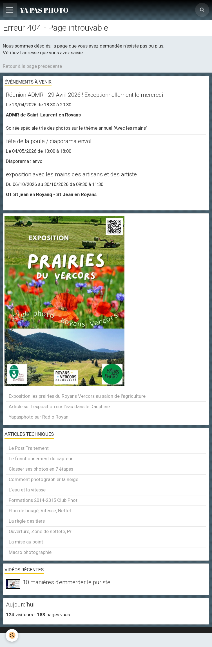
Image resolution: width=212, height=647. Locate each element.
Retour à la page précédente (32, 66)
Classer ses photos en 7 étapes (41, 469)
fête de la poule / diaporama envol (49, 141)
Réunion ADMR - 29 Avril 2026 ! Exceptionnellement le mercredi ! (86, 94)
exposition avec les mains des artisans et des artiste (71, 174)
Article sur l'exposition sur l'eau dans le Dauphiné (59, 406)
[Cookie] (12, 635)
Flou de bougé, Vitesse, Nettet (40, 510)
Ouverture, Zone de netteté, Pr (40, 531)
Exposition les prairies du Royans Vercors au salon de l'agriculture (77, 396)
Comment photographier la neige (43, 479)
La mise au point (26, 542)
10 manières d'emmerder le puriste (66, 582)
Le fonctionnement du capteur (41, 458)
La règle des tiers (27, 521)
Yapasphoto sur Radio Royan (38, 417)
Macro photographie (30, 552)
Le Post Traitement (29, 448)
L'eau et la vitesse (27, 490)
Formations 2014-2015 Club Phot (43, 500)
